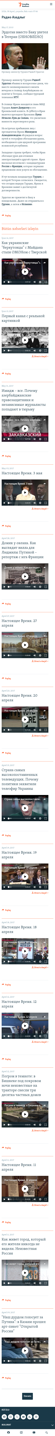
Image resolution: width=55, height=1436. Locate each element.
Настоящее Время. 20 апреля (21, 711)
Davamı (27, 1396)
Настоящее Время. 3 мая (18, 484)
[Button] (6, 216)
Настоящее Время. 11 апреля (20, 1180)
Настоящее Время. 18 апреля (20, 942)
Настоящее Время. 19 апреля (20, 868)
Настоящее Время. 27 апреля (20, 636)
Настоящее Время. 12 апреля (20, 1017)
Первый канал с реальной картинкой (25, 331)
